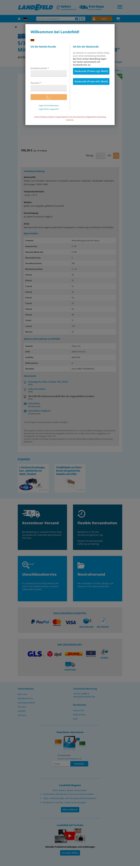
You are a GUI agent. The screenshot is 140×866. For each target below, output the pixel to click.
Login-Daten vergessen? (49, 109)
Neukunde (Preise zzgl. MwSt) (91, 71)
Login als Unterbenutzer (49, 105)
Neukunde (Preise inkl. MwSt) (91, 81)
